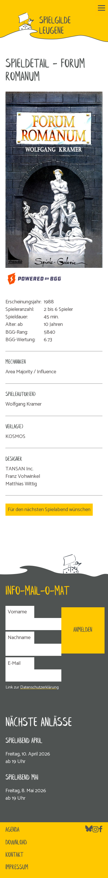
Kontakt (14, 855)
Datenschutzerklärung (39, 687)
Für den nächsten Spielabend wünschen (49, 509)
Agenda (12, 830)
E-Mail (14, 663)
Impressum (16, 867)
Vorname (17, 612)
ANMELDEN (82, 630)
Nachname (19, 637)
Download (16, 842)
